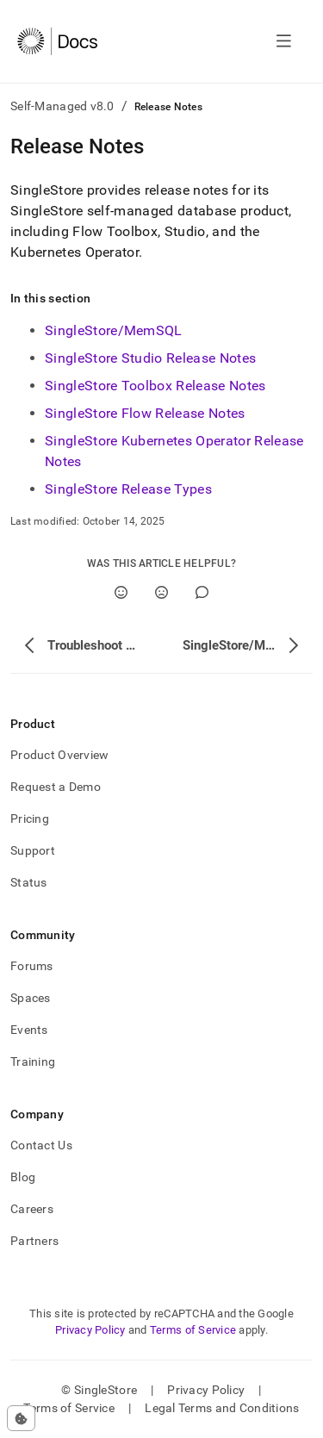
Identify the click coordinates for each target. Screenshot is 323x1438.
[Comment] (202, 592)
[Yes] (121, 592)
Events (29, 1029)
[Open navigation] (284, 41)
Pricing (29, 818)
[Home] (57, 41)
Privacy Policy (90, 1329)
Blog (22, 1177)
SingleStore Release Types (128, 489)
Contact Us (41, 1145)
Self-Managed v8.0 (62, 106)
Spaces (30, 998)
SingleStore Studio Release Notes (150, 358)
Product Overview (59, 755)
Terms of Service (193, 1329)
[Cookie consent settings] (21, 1418)
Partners (34, 1241)
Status (28, 882)
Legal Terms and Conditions (222, 1408)
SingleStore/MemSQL (114, 330)
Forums (31, 966)
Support (32, 850)
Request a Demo (55, 787)
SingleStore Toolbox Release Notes (155, 385)
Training (32, 1061)
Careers (31, 1209)
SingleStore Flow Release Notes (145, 413)
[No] (161, 592)
